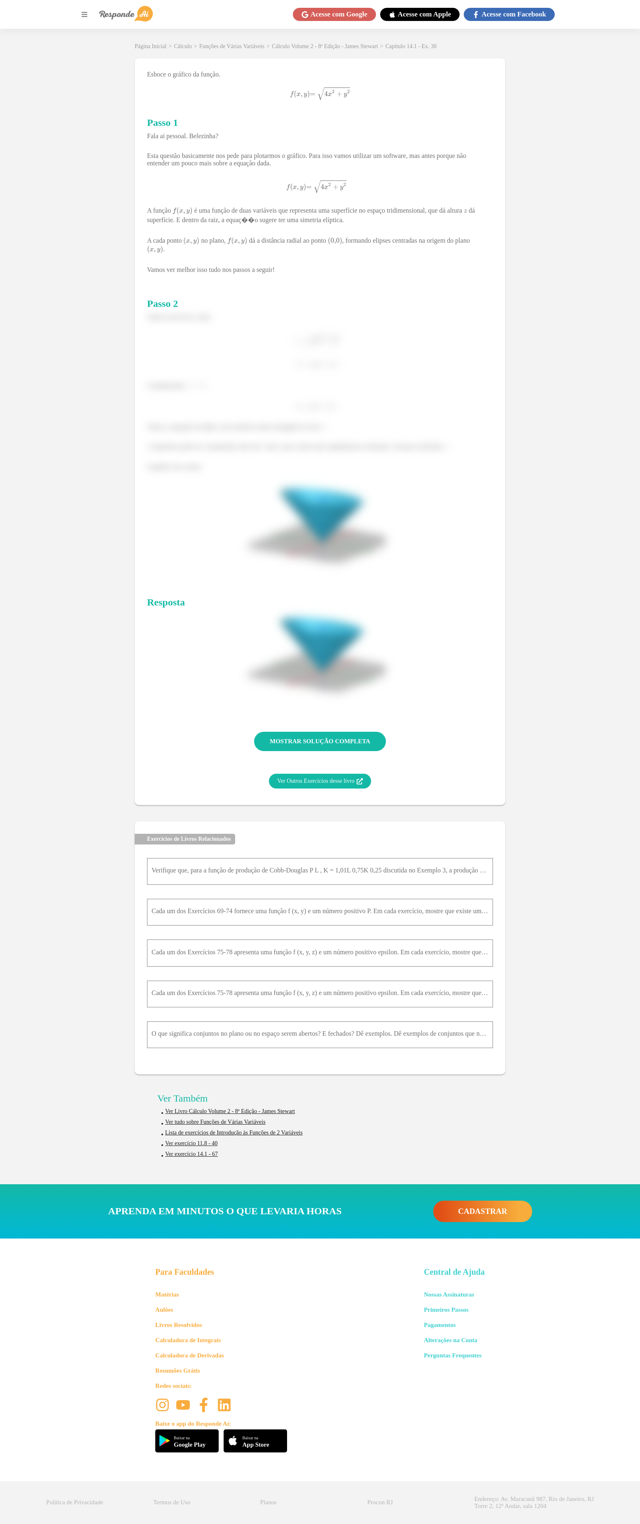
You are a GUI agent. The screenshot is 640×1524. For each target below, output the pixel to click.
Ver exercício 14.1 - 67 (191, 1154)
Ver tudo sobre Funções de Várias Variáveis (215, 1122)
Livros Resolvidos (178, 1325)
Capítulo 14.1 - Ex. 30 (411, 46)
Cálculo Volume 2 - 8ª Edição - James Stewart (325, 46)
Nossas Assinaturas (449, 1294)
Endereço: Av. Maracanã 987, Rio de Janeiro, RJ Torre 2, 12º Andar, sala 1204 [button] (534, 1502)
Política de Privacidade (74, 1502)
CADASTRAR (482, 1211)
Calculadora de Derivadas (189, 1355)
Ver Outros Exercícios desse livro (319, 781)
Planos (268, 1502)
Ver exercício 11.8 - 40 (191, 1143)
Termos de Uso (172, 1502)
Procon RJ (380, 1502)
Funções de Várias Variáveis (232, 46)
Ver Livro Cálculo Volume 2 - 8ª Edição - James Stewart (230, 1111)
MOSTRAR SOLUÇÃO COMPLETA (320, 741)
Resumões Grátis (177, 1370)
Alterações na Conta (450, 1340)
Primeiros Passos (446, 1309)
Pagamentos (440, 1325)
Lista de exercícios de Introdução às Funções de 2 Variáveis (234, 1133)
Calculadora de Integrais (188, 1340)
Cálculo (183, 46)
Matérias (167, 1294)
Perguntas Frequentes (452, 1355)
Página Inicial (150, 46)
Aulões (164, 1309)
